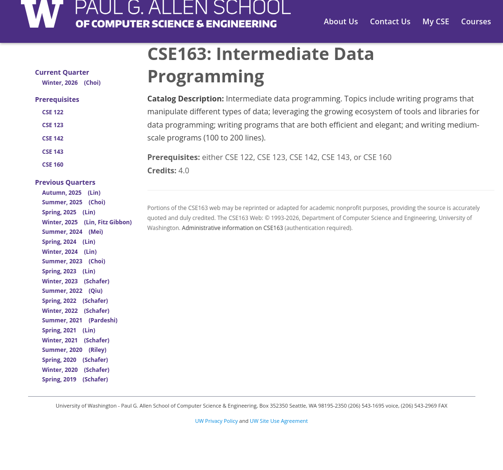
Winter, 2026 (71, 83)
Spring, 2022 (75, 301)
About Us (341, 21)
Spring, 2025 (69, 212)
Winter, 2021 (75, 340)
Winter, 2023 (75, 281)
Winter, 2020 (75, 370)
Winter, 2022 (75, 311)
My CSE (436, 21)
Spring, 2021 (69, 330)
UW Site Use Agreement (279, 420)
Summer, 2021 (80, 320)
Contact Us (390, 21)
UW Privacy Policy (216, 420)
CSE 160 (53, 164)
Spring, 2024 (69, 242)
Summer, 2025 (73, 202)
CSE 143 (53, 152)
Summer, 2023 (73, 261)
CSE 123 (53, 125)
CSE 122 (53, 112)
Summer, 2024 (72, 232)
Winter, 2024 (69, 252)
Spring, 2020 (75, 360)
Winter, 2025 (87, 222)
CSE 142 (53, 138)
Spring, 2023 (69, 271)
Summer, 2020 (74, 350)
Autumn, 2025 (71, 193)
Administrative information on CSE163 (232, 228)
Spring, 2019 (75, 379)
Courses (476, 21)
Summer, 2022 (72, 291)
